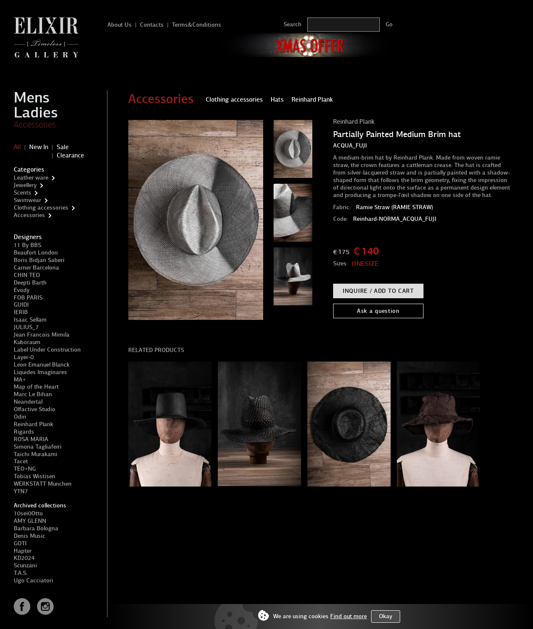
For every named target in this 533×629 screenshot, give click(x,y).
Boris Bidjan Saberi (39, 260)
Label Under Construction (47, 349)
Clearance (70, 155)
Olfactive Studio (34, 409)
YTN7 (21, 491)
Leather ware (31, 177)
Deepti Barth (30, 282)
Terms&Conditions (196, 24)
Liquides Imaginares (40, 372)
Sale (63, 147)
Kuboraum (27, 342)
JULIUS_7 (26, 327)
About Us (119, 24)
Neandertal (28, 401)
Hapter (23, 550)
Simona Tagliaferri (38, 446)
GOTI (20, 543)
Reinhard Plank (33, 424)
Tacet (21, 461)
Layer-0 (24, 357)
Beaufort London (36, 252)
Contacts (152, 24)
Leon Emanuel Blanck (42, 364)
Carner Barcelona (36, 267)
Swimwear (27, 200)
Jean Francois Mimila (42, 334)
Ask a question (378, 310)
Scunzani (25, 565)
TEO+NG (25, 468)
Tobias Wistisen (34, 476)
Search (292, 24)
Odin (20, 416)
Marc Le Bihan (33, 394)
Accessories (35, 124)
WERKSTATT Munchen (43, 483)
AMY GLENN (30, 520)
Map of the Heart (36, 386)
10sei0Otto (28, 513)
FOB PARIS (28, 297)
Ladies (36, 112)
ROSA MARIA (31, 439)
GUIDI (21, 304)
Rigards (24, 431)
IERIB (21, 312)
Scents (22, 192)
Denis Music (29, 535)
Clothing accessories (41, 207)
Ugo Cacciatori (33, 580)
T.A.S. (20, 573)
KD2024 (24, 558)
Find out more (348, 616)
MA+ (20, 379)
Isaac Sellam (30, 319)
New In (38, 147)
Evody (22, 290)
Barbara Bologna (36, 528)
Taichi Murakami (35, 454)
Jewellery (25, 185)
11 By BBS (27, 245)
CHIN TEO (27, 275)
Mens (32, 97)
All (17, 147)
